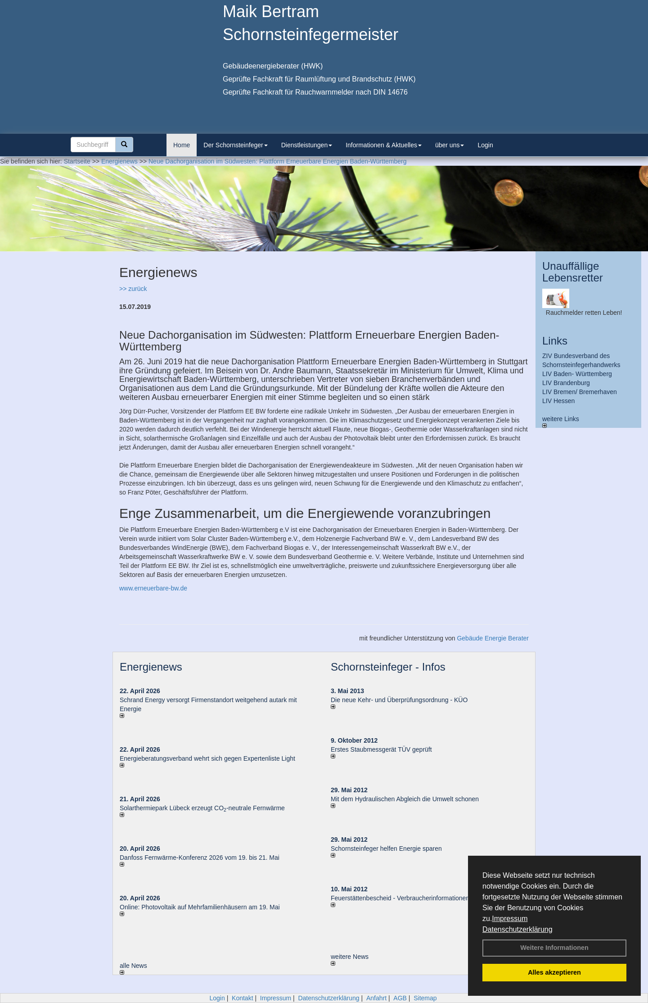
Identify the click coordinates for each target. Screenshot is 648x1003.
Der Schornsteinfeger (235, 145)
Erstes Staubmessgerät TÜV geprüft (381, 749)
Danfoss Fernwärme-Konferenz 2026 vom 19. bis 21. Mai (199, 857)
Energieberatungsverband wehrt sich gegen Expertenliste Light (207, 758)
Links (554, 341)
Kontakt (242, 998)
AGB (400, 998)
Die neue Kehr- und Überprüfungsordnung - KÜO (399, 699)
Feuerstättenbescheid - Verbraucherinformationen (400, 898)
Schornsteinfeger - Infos (388, 667)
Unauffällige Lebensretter (572, 272)
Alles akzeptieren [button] (554, 972)
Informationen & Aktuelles (384, 145)
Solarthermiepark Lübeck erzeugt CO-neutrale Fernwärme (202, 808)
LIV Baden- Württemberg (577, 373)
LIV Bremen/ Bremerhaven (579, 391)
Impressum (509, 918)
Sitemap (425, 998)
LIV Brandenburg (566, 382)
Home (181, 145)
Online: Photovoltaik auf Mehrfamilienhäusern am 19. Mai (200, 907)
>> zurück (133, 288)
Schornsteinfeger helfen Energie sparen (386, 848)
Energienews (151, 667)
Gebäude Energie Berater (493, 638)
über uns (449, 145)
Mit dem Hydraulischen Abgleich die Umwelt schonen (405, 799)
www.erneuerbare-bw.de (153, 588)
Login (485, 145)
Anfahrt (376, 998)
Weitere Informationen (554, 947)
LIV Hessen (558, 400)
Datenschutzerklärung (517, 929)
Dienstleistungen (307, 145)
